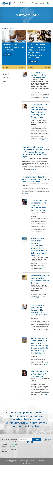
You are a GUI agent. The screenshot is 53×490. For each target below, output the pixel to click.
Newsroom (13, 449)
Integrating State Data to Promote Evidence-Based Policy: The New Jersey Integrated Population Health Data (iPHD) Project (35, 152)
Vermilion (47, 445)
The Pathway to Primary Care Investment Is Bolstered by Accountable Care (39, 310)
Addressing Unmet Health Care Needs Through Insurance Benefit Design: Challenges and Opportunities (39, 111)
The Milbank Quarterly (48, 3)
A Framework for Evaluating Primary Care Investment (39, 75)
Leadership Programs (21, 3)
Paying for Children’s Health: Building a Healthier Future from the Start (40, 279)
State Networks (15, 3)
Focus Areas (26, 3)
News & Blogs (31, 3)
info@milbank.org (42, 461)
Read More (7, 54)
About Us (42, 3)
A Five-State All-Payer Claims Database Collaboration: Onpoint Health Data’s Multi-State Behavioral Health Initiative (39, 247)
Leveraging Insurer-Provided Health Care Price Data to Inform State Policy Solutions (35, 179)
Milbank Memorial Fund (6, 3)
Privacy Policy (11, 461)
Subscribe (4, 451)
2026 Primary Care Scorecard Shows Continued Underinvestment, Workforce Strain (39, 205)
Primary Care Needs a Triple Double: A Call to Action (39, 374)
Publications (36, 3)
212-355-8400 (42, 460)
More (47, 97)
